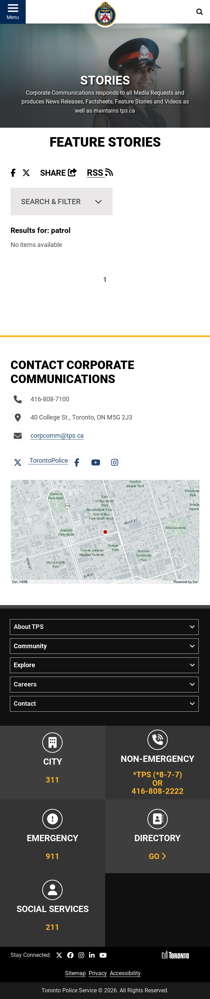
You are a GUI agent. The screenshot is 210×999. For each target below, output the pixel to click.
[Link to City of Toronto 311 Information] (52, 762)
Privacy (98, 973)
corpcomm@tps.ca (57, 435)
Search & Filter (51, 201)
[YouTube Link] (97, 460)
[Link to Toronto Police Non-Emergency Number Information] (157, 762)
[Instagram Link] (116, 460)
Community (30, 646)
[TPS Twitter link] (59, 955)
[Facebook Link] (78, 460)
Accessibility (125, 973)
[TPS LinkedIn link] (91, 955)
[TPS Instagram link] (81, 955)
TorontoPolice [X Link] (39, 460)
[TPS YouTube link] (103, 955)
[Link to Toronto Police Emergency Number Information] (52, 836)
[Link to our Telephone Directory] (157, 836)
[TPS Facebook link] (70, 955)
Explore (24, 665)
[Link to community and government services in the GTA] (52, 910)
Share (58, 173)
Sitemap (75, 973)
